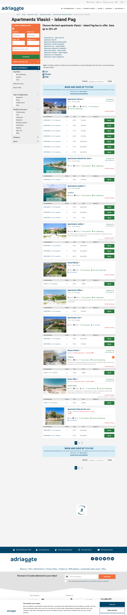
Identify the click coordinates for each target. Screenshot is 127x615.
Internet (18, 77)
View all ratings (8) (110, 381)
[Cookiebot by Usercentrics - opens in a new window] (11, 611)
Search (26, 57)
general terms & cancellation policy (91, 581)
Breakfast (19, 120)
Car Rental (109, 8)
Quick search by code (20, 62)
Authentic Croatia (90, 8)
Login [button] (100, 2)
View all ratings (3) (110, 292)
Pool (17, 115)
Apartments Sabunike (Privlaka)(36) (55, 48)
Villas (79, 8)
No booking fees (42, 550)
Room (18, 100)
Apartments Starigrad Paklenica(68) (55, 42)
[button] (116, 2)
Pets (17, 80)
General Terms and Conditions (79, 93)
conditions (106, 581)
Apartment (19, 97)
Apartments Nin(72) (50, 40)
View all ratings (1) (110, 101)
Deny (112, 603)
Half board (19, 117)
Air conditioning (21, 74)
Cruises (101, 8)
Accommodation (69, 8)
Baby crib (19, 130)
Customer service (109, 2)
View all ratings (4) (110, 226)
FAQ (30, 569)
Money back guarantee (63, 550)
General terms (39, 569)
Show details (92, 611)
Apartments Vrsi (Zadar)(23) (53, 55)
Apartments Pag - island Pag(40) (54, 46)
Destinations (120, 8)
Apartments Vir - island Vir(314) (54, 38)
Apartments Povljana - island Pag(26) (55, 52)
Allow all (112, 592)
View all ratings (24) (109, 160)
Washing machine (21, 122)
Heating (18, 128)
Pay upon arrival (84, 550)
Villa (17, 105)
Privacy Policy (51, 569)
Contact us (63, 569)
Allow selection (112, 597)
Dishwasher (20, 125)
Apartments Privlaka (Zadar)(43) (54, 44)
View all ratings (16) (109, 352)
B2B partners (74, 569)
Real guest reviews (105, 550)
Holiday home (20, 102)
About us (23, 569)
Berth (17, 133)
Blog (104, 569)
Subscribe (107, 576)
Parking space (20, 112)
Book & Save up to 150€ (22, 550)
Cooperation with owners (90, 569)
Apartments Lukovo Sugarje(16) (54, 57)
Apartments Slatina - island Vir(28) (55, 50)
